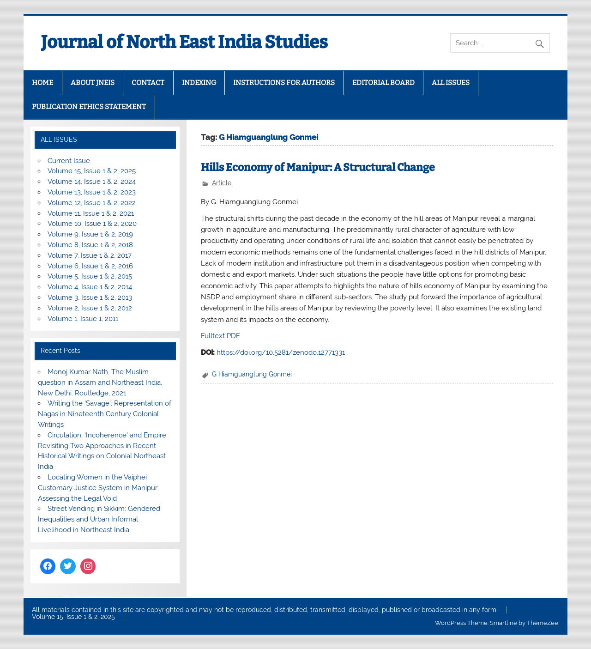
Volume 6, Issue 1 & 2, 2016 (90, 266)
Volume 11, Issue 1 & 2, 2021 (91, 213)
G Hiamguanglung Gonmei (252, 374)
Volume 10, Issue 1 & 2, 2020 (92, 223)
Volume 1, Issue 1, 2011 (83, 319)
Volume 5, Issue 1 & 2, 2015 (90, 276)
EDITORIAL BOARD (383, 83)
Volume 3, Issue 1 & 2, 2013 (90, 297)
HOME (42, 83)
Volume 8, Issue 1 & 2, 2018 (90, 245)
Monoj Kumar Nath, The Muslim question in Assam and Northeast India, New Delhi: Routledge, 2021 (100, 382)
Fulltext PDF (220, 336)
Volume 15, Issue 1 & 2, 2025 (92, 171)
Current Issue (69, 161)
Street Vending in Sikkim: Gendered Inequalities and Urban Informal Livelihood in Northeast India (99, 519)
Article (221, 183)
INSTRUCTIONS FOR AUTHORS (284, 83)
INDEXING (199, 83)
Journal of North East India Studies (184, 42)
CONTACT (148, 83)
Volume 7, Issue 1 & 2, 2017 (90, 255)
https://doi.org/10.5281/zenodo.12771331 (281, 352)
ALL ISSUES (451, 83)
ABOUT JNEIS (93, 83)
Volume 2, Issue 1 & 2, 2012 (90, 308)
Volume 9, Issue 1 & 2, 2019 (90, 234)
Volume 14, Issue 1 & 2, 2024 (92, 181)
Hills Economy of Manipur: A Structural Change (318, 167)
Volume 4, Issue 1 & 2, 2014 (90, 287)
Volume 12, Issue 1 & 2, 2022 (92, 203)
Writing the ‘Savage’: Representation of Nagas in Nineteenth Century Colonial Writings (104, 414)
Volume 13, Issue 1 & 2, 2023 (92, 192)
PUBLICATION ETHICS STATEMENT (89, 107)
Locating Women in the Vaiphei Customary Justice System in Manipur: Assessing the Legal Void (98, 488)
